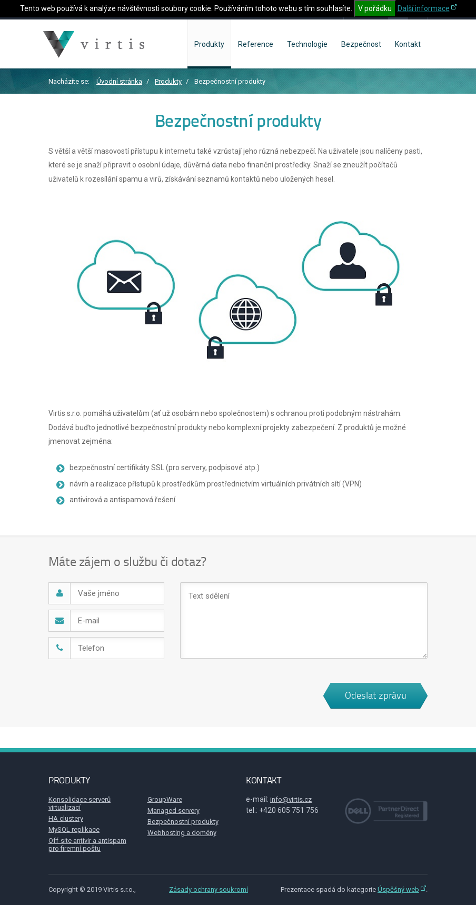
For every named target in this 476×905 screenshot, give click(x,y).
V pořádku (375, 8)
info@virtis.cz (291, 799)
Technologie (307, 44)
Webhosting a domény (181, 833)
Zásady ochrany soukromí (208, 889)
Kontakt (408, 44)
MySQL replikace (74, 829)
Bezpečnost (361, 44)
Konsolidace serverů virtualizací (79, 803)
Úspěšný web (398, 889)
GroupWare (164, 799)
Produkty (209, 44)
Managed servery (173, 810)
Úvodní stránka (119, 81)
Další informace (424, 8)
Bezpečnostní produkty (183, 822)
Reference (255, 44)
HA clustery (65, 818)
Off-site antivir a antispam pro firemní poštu (87, 844)
